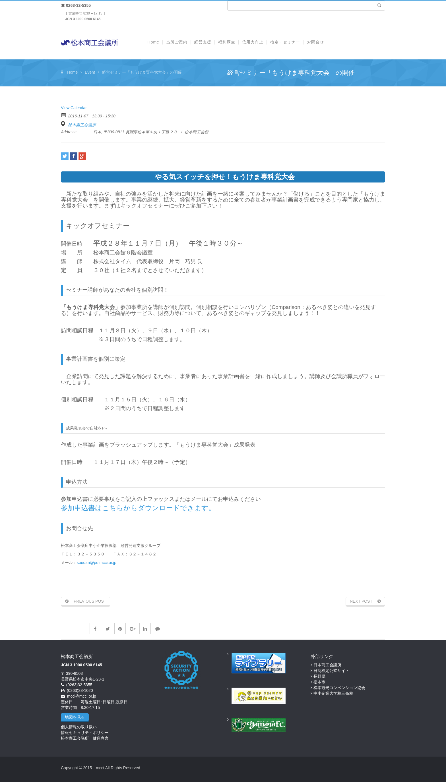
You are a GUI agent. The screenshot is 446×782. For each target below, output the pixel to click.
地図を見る (75, 717)
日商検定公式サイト (331, 670)
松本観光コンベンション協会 (339, 687)
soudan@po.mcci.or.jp (96, 562)
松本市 (319, 682)
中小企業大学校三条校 (333, 693)
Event (90, 72)
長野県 (319, 676)
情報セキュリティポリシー (85, 732)
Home (72, 72)
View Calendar (74, 107)
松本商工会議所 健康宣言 (85, 738)
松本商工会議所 (82, 125)
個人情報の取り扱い (79, 727)
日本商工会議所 (327, 665)
